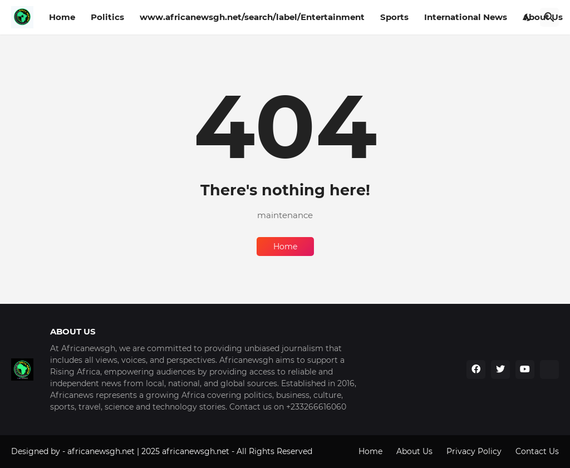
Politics (107, 17)
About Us (414, 451)
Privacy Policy (474, 451)
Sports (394, 17)
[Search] (549, 17)
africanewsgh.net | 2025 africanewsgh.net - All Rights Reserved (189, 451)
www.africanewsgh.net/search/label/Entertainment (252, 17)
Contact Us (537, 451)
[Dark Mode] (527, 17)
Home (62, 17)
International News (465, 17)
